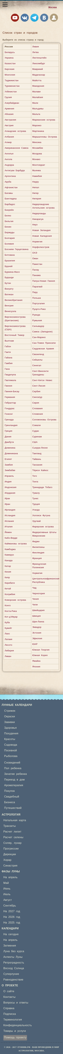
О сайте (8, 991)
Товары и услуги (14, 1031)
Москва (52, 7)
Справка (8, 1008)
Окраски (9, 716)
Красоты (9, 739)
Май (6, 883)
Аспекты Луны (13, 957)
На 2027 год (11, 911)
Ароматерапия (13, 785)
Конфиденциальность (17, 1025)
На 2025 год (11, 922)
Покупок (9, 791)
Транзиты (9, 826)
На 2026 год (11, 917)
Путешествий (13, 808)
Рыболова (10, 756)
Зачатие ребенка (15, 774)
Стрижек (9, 710)
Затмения (9, 945)
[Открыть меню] (5, 4)
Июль (6, 894)
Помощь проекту (15, 1037)
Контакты (9, 997)
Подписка (9, 1014)
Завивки (9, 722)
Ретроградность (13, 962)
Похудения (11, 733)
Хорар (7, 860)
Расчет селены (13, 837)
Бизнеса (9, 802)
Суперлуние (11, 974)
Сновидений (12, 762)
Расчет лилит (12, 831)
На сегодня (10, 934)
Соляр (7, 843)
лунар (18, 843)
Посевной (10, 750)
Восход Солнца (13, 968)
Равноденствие (13, 979)
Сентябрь (9, 905)
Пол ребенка (12, 768)
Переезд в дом (14, 779)
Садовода (10, 744)
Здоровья (10, 727)
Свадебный (11, 796)
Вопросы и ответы (15, 1002)
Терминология (12, 1019)
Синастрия (10, 865)
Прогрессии (11, 848)
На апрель (10, 877)
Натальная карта (14, 820)
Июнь (6, 888)
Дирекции (9, 854)
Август (7, 900)
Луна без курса (13, 951)
